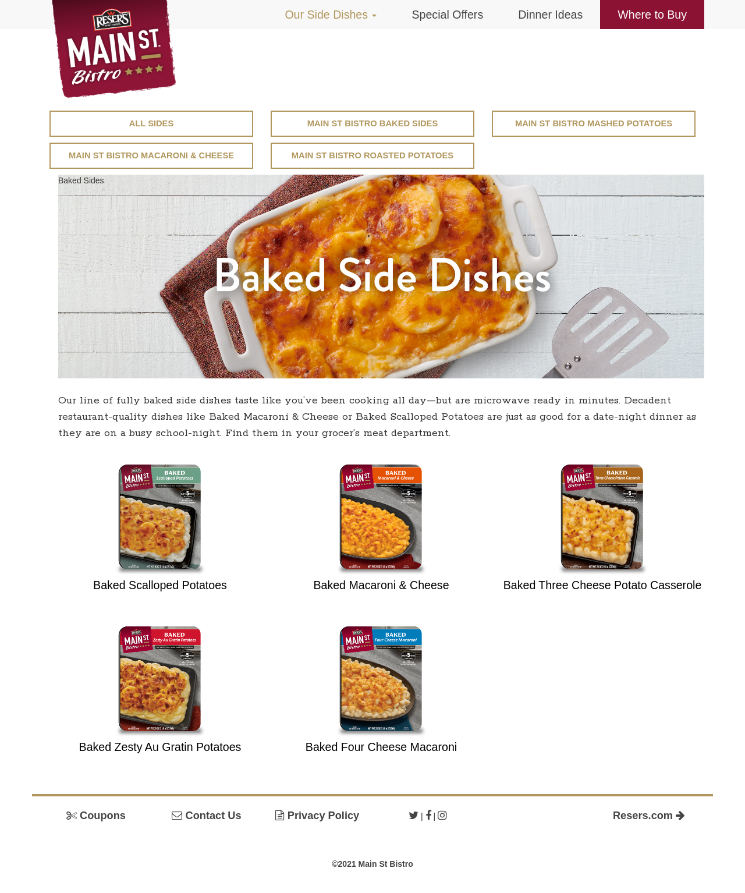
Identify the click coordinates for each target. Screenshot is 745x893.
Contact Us (206, 815)
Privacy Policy (317, 815)
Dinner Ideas (550, 14)
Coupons (96, 815)
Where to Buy (652, 14)
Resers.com (649, 815)
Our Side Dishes (331, 14)
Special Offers (447, 14)
